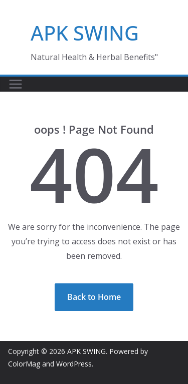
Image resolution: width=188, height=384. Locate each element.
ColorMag (24, 363)
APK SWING (85, 33)
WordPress (74, 363)
